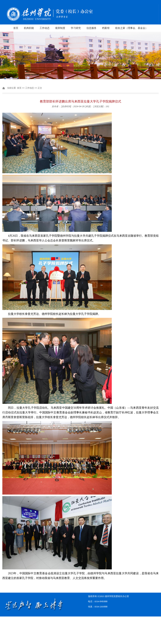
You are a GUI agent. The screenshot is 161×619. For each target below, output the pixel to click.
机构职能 (29, 28)
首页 (15, 28)
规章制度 (60, 28)
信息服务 (91, 28)
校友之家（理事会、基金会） (131, 28)
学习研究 (76, 28)
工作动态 (45, 28)
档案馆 (106, 28)
